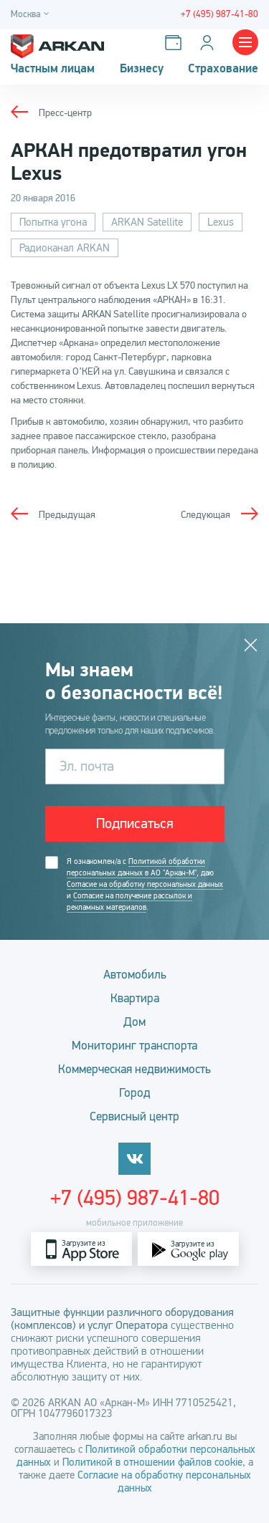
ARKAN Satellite (147, 222)
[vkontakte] (134, 1159)
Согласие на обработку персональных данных (145, 884)
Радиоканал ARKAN (64, 247)
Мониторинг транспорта (134, 1045)
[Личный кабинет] (210, 42)
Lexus (220, 222)
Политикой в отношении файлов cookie (152, 1462)
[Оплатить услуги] (176, 42)
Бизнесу (142, 68)
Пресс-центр (65, 113)
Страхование (223, 68)
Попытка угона (53, 222)
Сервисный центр (134, 1116)
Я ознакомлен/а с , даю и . (145, 885)
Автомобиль (134, 974)
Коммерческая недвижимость (134, 1069)
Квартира (134, 998)
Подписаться (135, 823)
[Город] (32, 14)
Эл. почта (87, 766)
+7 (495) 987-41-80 (135, 1198)
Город (135, 1092)
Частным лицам (53, 68)
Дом (134, 1021)
